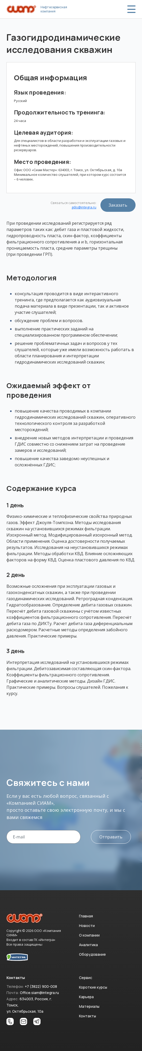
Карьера (86, 996)
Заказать (118, 205)
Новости (87, 925)
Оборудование (92, 954)
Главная (86, 916)
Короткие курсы (93, 987)
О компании (89, 935)
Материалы (89, 1006)
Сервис (85, 977)
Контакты (87, 1015)
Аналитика (88, 944)
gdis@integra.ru (84, 207)
